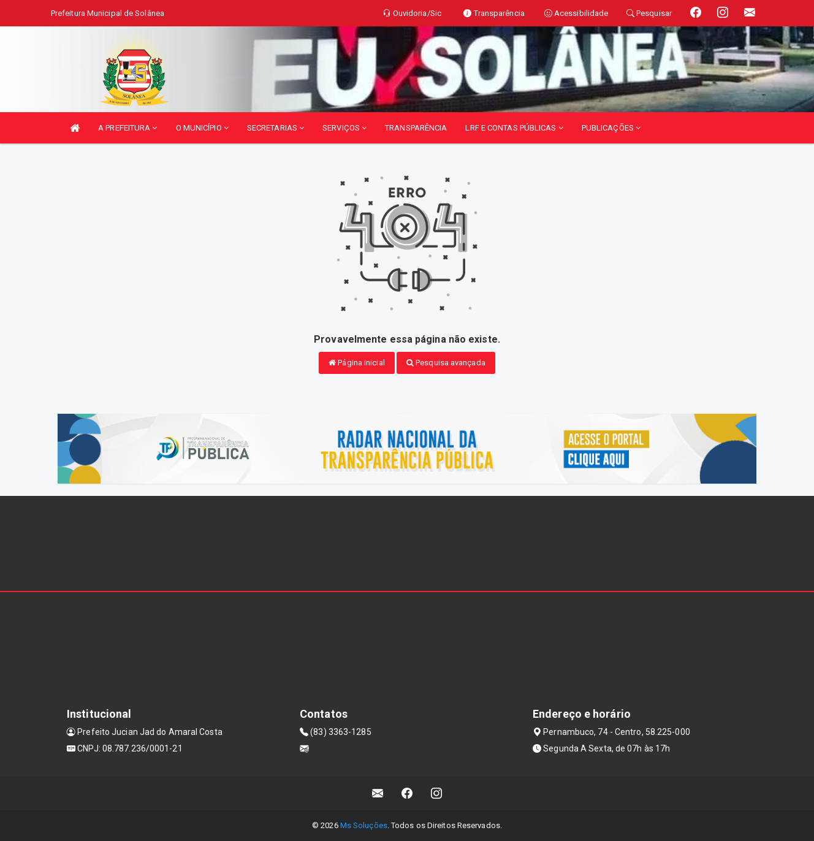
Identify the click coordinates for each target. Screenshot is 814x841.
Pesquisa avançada (445, 362)
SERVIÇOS (344, 127)
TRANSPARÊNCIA (416, 127)
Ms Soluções (363, 825)
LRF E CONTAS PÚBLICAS (514, 127)
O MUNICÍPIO (202, 127)
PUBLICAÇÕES (611, 127)
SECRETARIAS (275, 127)
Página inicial (357, 362)
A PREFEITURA (127, 127)
